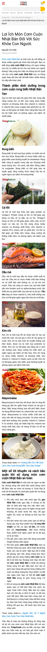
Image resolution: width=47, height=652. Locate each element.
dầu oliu (20, 13)
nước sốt (36, 13)
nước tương (28, 13)
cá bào (32, 527)
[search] (42, 9)
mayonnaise (21, 530)
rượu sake (5, 13)
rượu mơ (13, 13)
